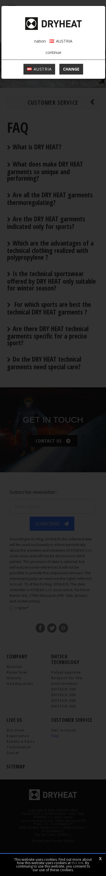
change (71, 69)
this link (77, 862)
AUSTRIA (39, 69)
